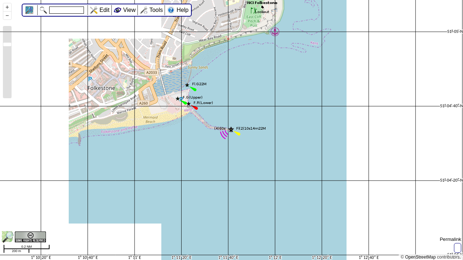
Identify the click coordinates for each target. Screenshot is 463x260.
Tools (156, 10)
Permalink (450, 239)
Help (182, 10)
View (129, 10)
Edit (104, 10)
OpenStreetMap (420, 257)
